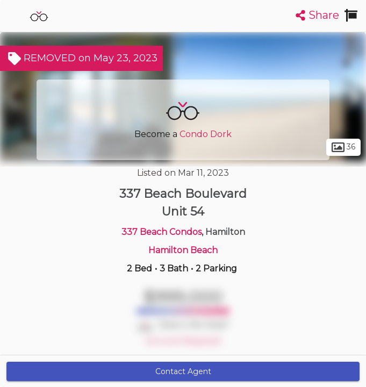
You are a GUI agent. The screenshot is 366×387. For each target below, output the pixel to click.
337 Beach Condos (161, 232)
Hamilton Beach (183, 250)
